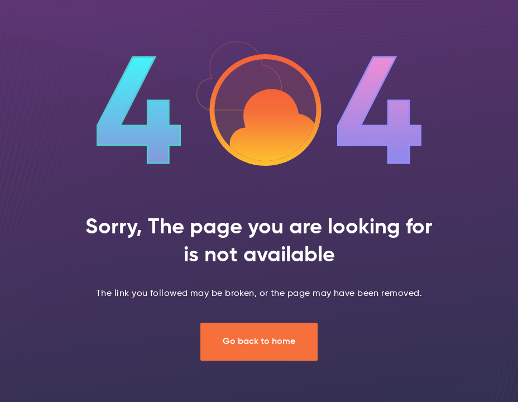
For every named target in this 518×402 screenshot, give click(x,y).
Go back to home (259, 341)
